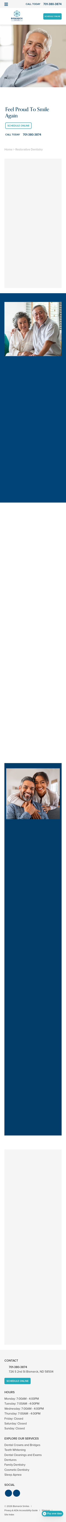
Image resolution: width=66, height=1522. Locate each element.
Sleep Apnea (12, 1475)
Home (8, 149)
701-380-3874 (18, 1367)
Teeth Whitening (15, 1450)
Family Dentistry (14, 1465)
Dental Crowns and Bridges (22, 1445)
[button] (8, 1493)
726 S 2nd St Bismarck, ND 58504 (31, 1371)
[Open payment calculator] (52, 1513)
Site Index (9, 1514)
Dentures (10, 1460)
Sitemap (46, 1510)
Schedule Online (52, 16)
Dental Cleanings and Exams (23, 1455)
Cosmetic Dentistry (16, 1470)
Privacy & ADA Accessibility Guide (21, 1510)
